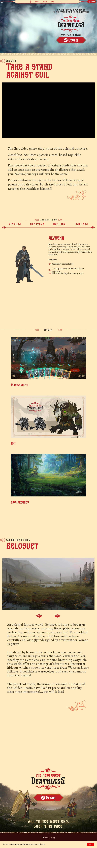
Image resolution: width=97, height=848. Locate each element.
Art (13, 443)
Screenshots (19, 385)
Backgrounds (20, 502)
